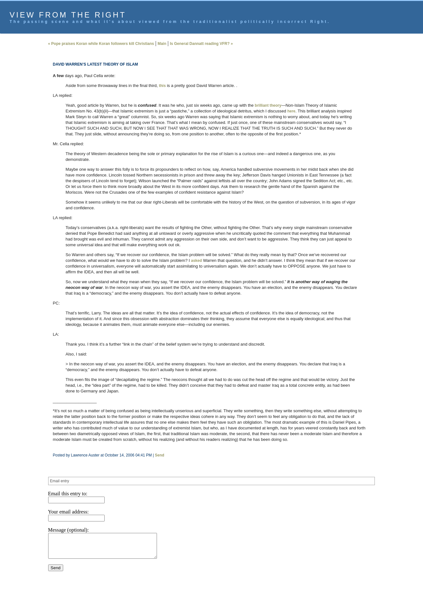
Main (162, 43)
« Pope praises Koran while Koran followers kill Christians (101, 43)
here (291, 111)
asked (196, 260)
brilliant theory (268, 105)
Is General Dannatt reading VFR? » (201, 43)
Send (159, 455)
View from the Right (68, 15)
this (162, 85)
